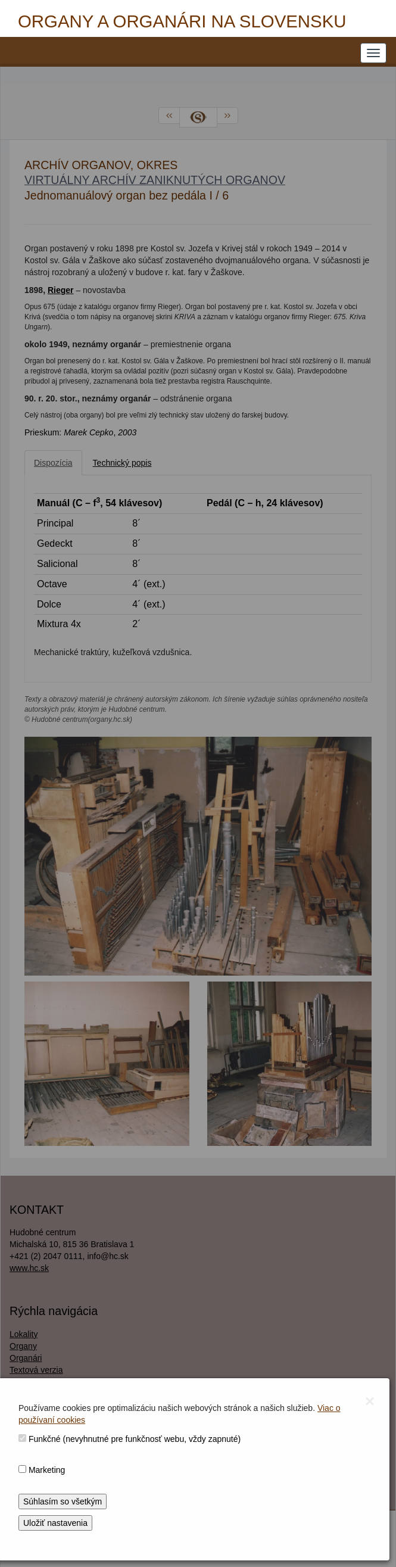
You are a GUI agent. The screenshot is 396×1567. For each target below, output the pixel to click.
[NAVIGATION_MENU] (373, 53)
